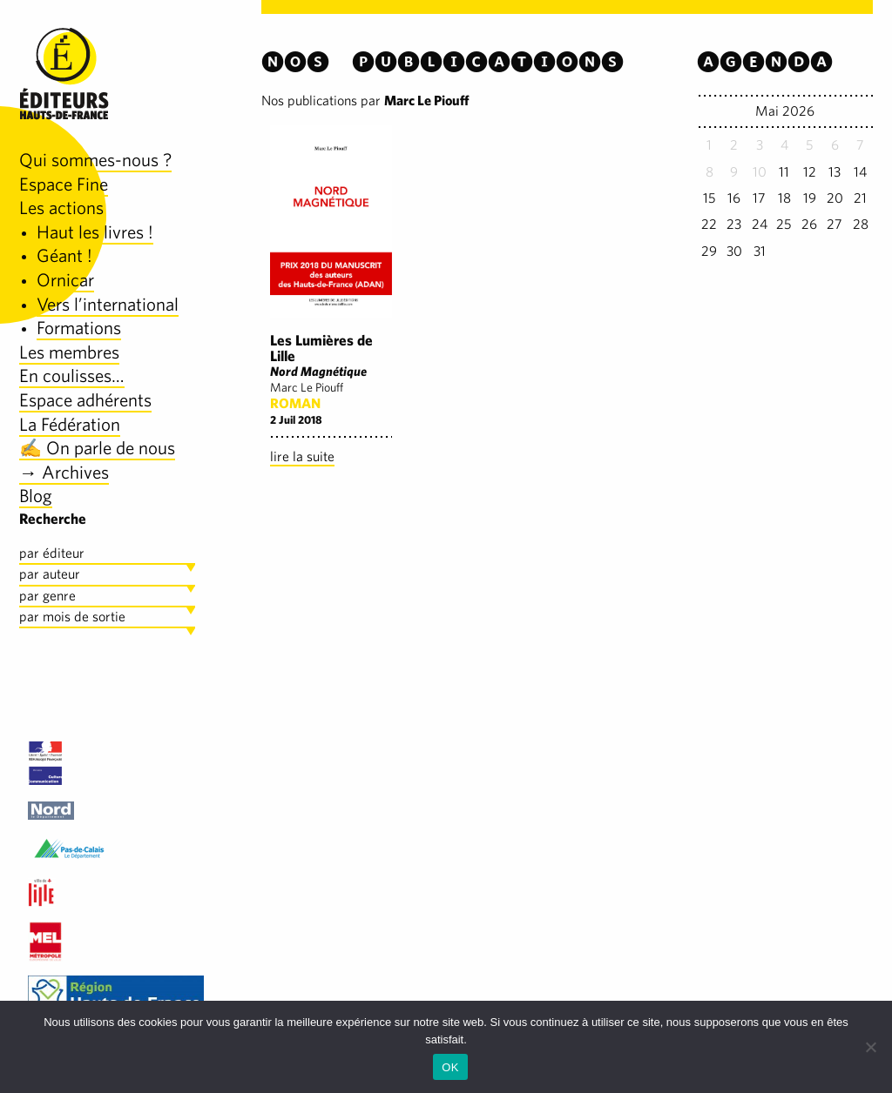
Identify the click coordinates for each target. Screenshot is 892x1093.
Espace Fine (63, 184)
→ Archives (64, 472)
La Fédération (69, 424)
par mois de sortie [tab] (72, 616)
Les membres (69, 352)
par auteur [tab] (49, 574)
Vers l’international (108, 304)
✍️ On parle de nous (97, 448)
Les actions (61, 207)
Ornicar (65, 280)
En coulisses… (72, 375)
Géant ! (64, 255)
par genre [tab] (47, 595)
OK (450, 1067)
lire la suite (302, 456)
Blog (35, 495)
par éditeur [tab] (51, 553)
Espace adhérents (85, 400)
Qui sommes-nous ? (95, 160)
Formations (79, 328)
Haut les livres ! (95, 232)
